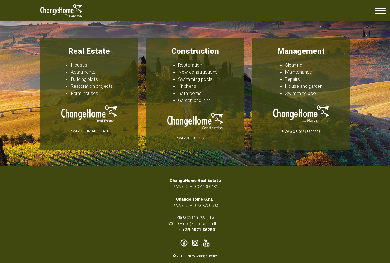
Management (301, 51)
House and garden (304, 86)
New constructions (198, 72)
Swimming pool (301, 93)
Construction (195, 51)
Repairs (292, 79)
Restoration (190, 65)
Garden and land (194, 100)
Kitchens (187, 86)
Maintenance (298, 72)
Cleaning (293, 65)
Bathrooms (190, 93)
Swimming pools (195, 79)
